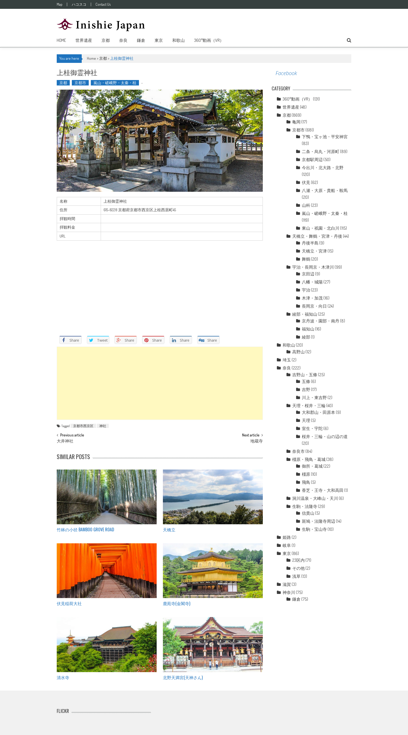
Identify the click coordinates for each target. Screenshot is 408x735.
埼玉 (287, 359)
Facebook (286, 73)
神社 (102, 426)
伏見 (306, 182)
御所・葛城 (312, 466)
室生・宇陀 (312, 428)
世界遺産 (83, 40)
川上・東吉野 (314, 397)
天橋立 (169, 529)
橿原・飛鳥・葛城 (309, 459)
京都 (105, 40)
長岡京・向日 (314, 306)
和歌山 (178, 40)
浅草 (296, 576)
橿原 (306, 474)
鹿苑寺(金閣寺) (176, 603)
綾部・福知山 (304, 314)
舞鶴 (306, 259)
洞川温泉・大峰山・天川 (315, 498)
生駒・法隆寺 (304, 506)
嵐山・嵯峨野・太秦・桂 (114, 82)
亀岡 (296, 121)
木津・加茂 (312, 298)
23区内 (298, 560)
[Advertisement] (160, 383)
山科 (306, 205)
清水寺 (63, 677)
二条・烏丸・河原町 (320, 151)
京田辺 (308, 273)
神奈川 (289, 592)
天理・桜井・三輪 (309, 405)
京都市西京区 (83, 426)
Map (59, 4)
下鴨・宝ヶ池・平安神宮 (325, 136)
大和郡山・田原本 (318, 412)
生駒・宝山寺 (314, 529)
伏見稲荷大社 (69, 603)
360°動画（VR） (209, 40)
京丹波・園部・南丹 (320, 320)
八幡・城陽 (312, 281)
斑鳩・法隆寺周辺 (318, 521)
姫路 (287, 537)
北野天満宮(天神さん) (183, 677)
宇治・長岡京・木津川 (313, 267)
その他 (298, 568)
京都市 (80, 82)
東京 (159, 40)
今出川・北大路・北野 (322, 167)
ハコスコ (82, 4)
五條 (306, 381)
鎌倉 (141, 40)
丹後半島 (310, 243)
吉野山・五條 (304, 374)
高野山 (298, 351)
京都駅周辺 (312, 159)
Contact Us (109, 4)
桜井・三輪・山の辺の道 (325, 436)
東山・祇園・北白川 (320, 228)
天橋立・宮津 (314, 251)
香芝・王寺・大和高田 (322, 490)
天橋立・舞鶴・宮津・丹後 (317, 236)
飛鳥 (306, 482)
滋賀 (287, 584)
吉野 (306, 389)
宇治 (306, 290)
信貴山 (308, 513)
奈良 (123, 40)
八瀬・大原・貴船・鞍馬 (325, 190)
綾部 (306, 337)
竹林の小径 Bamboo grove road (85, 529)
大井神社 (65, 441)
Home (61, 40)
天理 (306, 420)
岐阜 (287, 545)
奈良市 (298, 451)
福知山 (308, 329)
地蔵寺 (256, 441)
